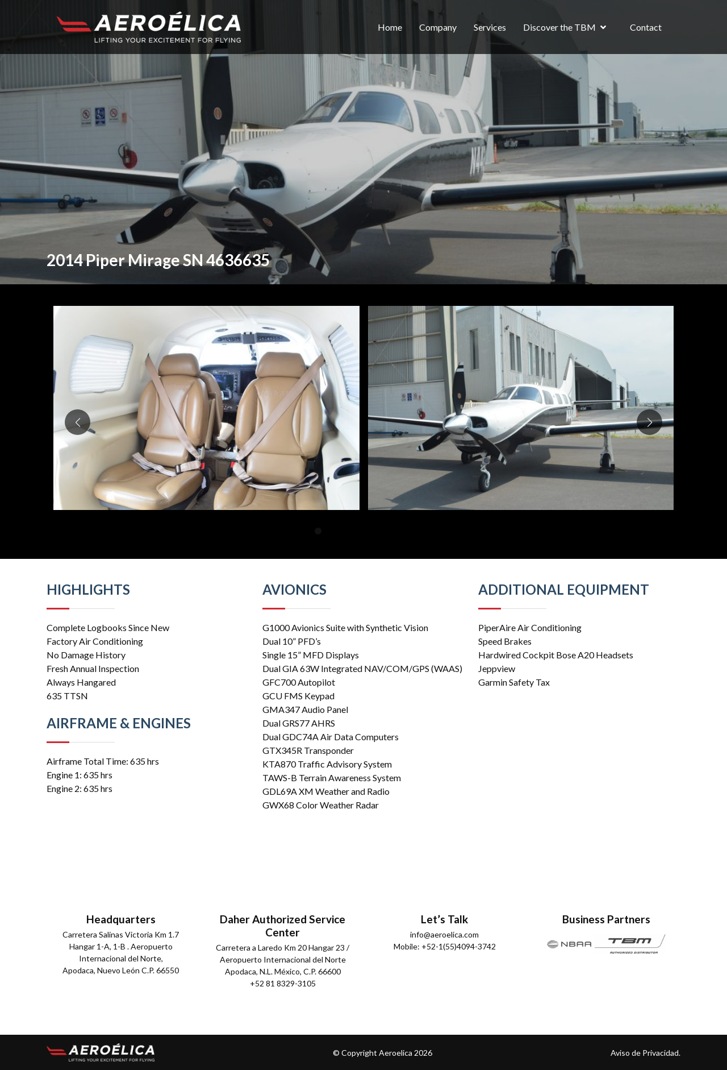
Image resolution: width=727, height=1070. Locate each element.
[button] (318, 531)
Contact (646, 27)
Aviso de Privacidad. (645, 1052)
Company (438, 27)
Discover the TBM (559, 27)
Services (490, 27)
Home (390, 27)
